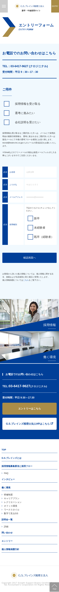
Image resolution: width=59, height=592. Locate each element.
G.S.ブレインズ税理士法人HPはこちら (28, 423)
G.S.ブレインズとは (11, 458)
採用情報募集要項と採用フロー (17, 466)
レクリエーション (13, 502)
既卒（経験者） (44, 236)
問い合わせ (7, 532)
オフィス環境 (10, 506)
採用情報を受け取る (27, 103)
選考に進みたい (25, 113)
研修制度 (8, 494)
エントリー (7, 541)
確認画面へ (29, 257)
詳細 (6, 526)
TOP (4, 449)
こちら (26, 280)
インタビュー (8, 479)
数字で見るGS (11, 513)
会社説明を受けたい (27, 122)
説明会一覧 (7, 519)
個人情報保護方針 (10, 549)
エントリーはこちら (29, 408)
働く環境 (6, 487)
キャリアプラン (11, 498)
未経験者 (39, 227)
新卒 (37, 218)
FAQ (6, 473)
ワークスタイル (11, 509)
